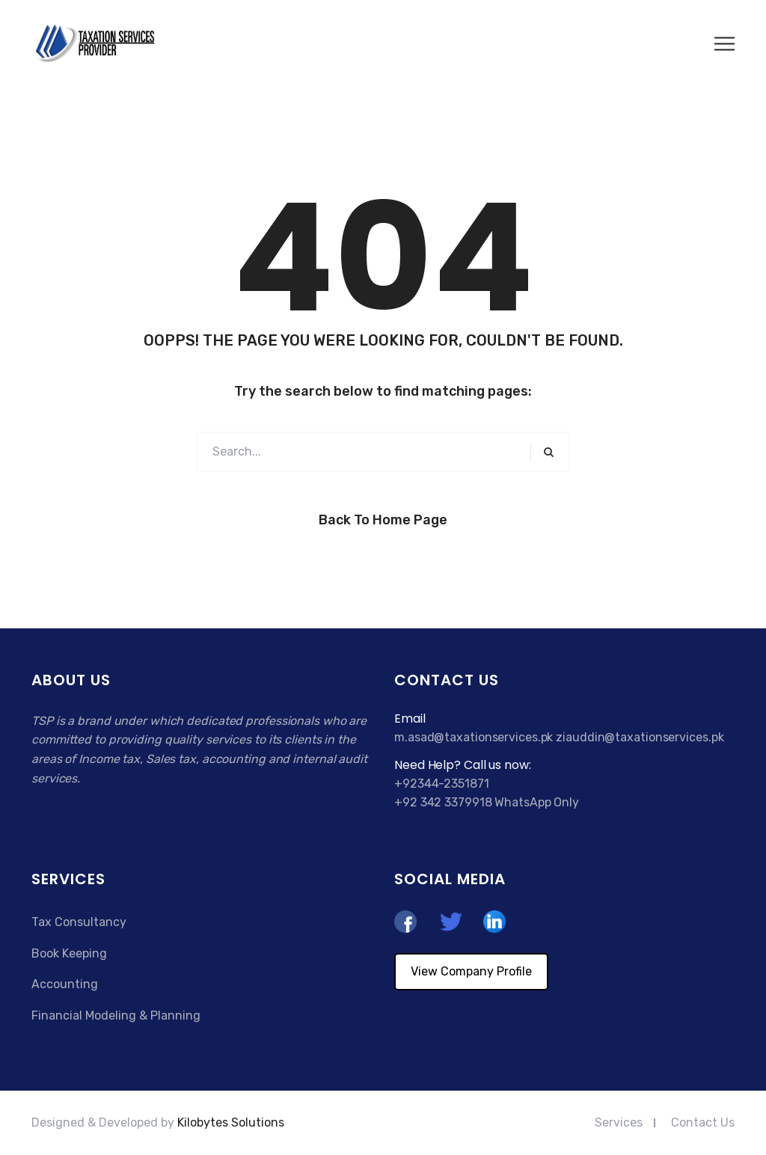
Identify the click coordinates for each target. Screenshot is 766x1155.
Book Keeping (69, 953)
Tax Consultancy (78, 922)
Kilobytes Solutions (230, 1122)
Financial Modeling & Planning (115, 1015)
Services (619, 1122)
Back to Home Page (383, 520)
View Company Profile (471, 971)
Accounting (64, 984)
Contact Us (703, 1122)
